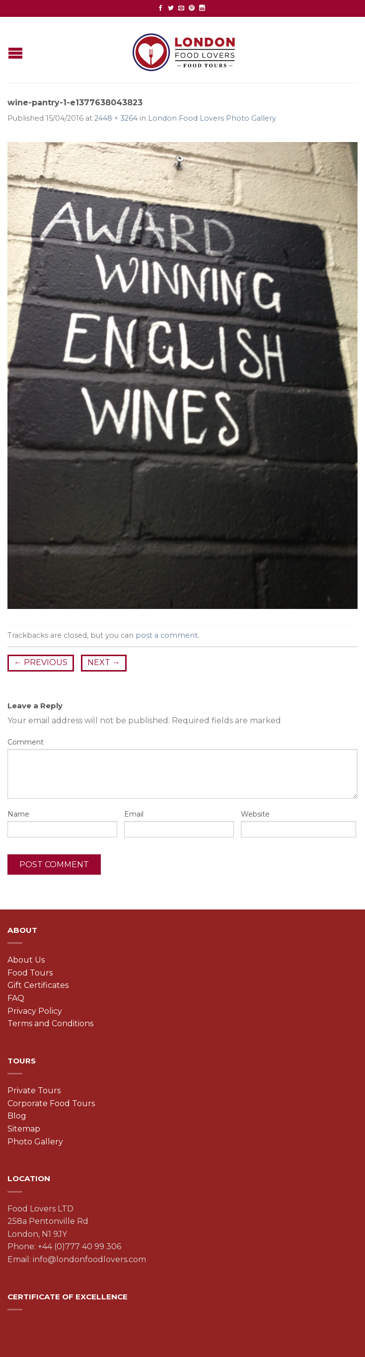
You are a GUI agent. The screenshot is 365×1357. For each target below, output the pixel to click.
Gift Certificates (38, 985)
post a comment (167, 635)
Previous (41, 662)
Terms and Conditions (50, 1023)
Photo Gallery (35, 1141)
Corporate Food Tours (51, 1103)
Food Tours (30, 973)
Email (134, 814)
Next (103, 662)
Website (255, 814)
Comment (25, 742)
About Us (26, 960)
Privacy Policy (34, 1011)
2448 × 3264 (116, 118)
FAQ (15, 998)
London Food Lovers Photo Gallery (212, 118)
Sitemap (23, 1128)
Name (18, 814)
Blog (16, 1116)
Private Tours (34, 1090)
